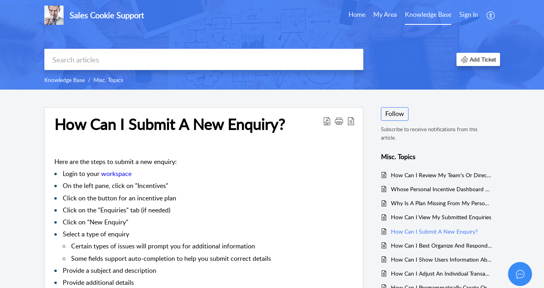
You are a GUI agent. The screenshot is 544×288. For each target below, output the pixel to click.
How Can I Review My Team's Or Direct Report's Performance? (441, 175)
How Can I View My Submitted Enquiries (441, 217)
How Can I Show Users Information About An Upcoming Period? (441, 259)
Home (357, 14)
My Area (385, 14)
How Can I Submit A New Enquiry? (169, 124)
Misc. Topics (108, 80)
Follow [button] (394, 113)
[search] (203, 59)
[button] (478, 59)
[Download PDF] (327, 121)
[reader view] (351, 121)
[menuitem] (468, 15)
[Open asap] (520, 274)
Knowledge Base (428, 14)
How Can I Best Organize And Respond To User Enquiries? (441, 245)
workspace (116, 173)
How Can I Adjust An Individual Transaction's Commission (441, 273)
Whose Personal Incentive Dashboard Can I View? (441, 189)
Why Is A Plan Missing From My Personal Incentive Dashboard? (441, 203)
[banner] (272, 45)
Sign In (468, 14)
